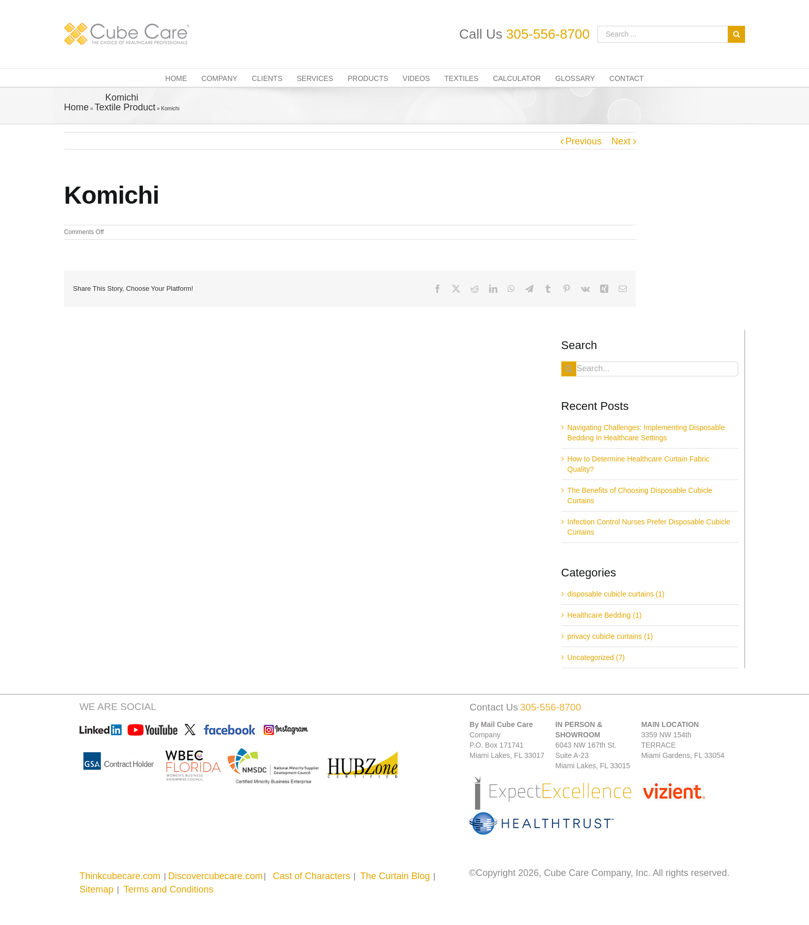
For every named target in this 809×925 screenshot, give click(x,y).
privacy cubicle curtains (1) (610, 636)
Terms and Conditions (168, 889)
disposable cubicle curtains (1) (616, 594)
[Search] (568, 368)
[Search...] (649, 368)
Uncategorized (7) (596, 657)
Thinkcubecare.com (119, 876)
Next (620, 141)
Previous (583, 141)
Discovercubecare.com (215, 876)
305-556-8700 (548, 34)
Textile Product (124, 107)
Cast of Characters (311, 876)
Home (76, 107)
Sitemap (96, 889)
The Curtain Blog (395, 876)
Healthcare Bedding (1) (605, 615)
